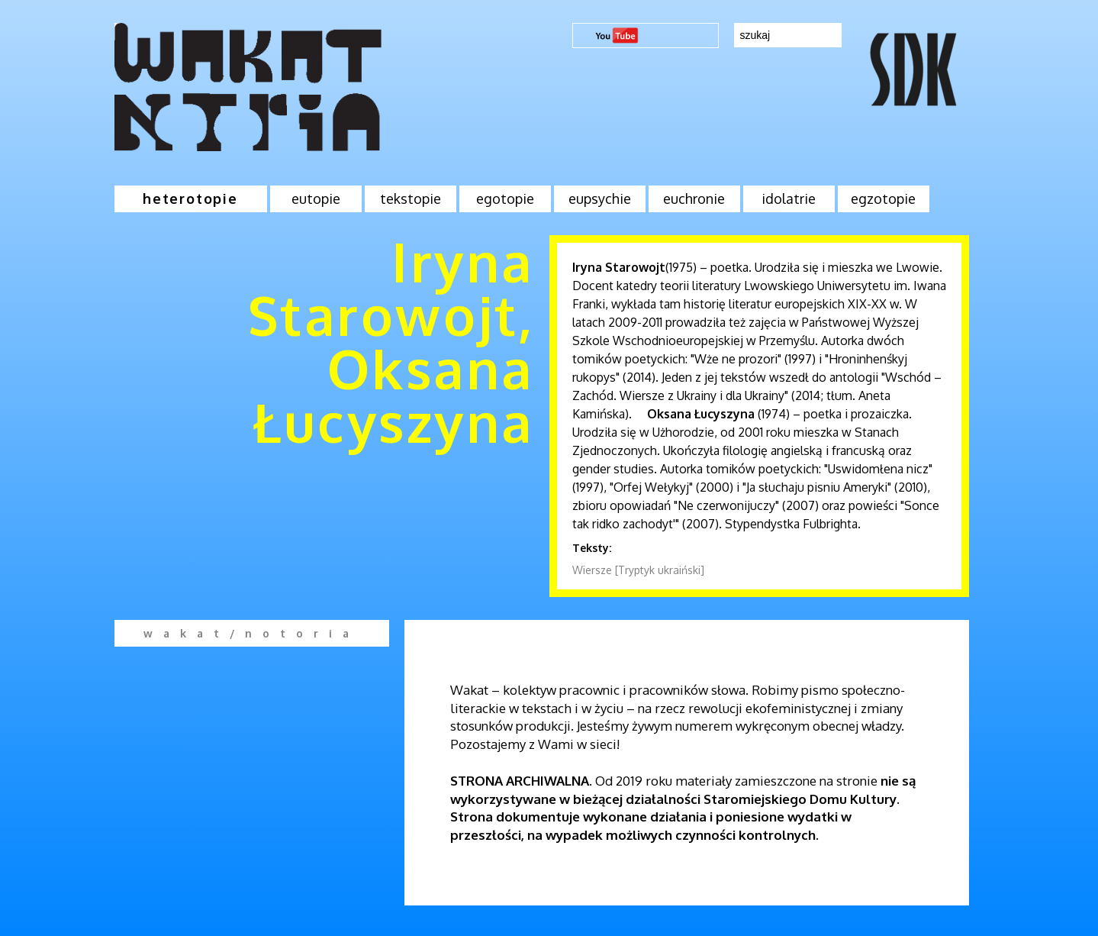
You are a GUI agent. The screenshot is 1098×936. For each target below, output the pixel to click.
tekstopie (410, 198)
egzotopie (883, 198)
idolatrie (789, 198)
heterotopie (190, 198)
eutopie (315, 198)
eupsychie (599, 198)
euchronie (694, 198)
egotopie (505, 198)
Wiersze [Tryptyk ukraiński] (638, 569)
